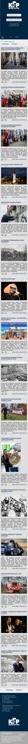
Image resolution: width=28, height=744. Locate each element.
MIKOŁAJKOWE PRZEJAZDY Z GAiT (11, 573)
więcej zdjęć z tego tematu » (19, 81)
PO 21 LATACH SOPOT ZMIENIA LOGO (12, 164)
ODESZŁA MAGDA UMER (8, 278)
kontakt (17, 36)
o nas (10, 36)
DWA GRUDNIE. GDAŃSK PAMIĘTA (11, 202)
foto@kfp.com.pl (9, 702)
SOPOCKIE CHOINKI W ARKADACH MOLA (13, 87)
